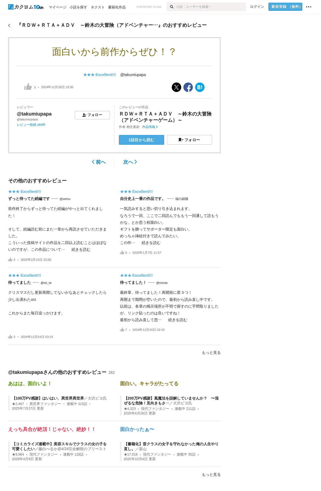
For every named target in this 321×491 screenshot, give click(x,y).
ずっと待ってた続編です (29, 198)
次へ (130, 162)
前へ (99, 162)
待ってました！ (133, 282)
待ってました (19, 282)
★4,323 (130, 409)
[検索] (171, 6)
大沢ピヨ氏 (97, 398)
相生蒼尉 (133, 126)
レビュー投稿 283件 (31, 124)
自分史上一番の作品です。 (143, 198)
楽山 (143, 449)
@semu (65, 198)
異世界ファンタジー (45, 404)
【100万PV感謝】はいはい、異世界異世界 (48, 398)
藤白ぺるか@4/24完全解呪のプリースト (72, 449)
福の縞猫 (181, 198)
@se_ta (46, 282)
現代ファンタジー (155, 409)
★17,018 (131, 454)
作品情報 (150, 126)
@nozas (162, 282)
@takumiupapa (133, 75)
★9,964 (18, 454)
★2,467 (18, 404)
